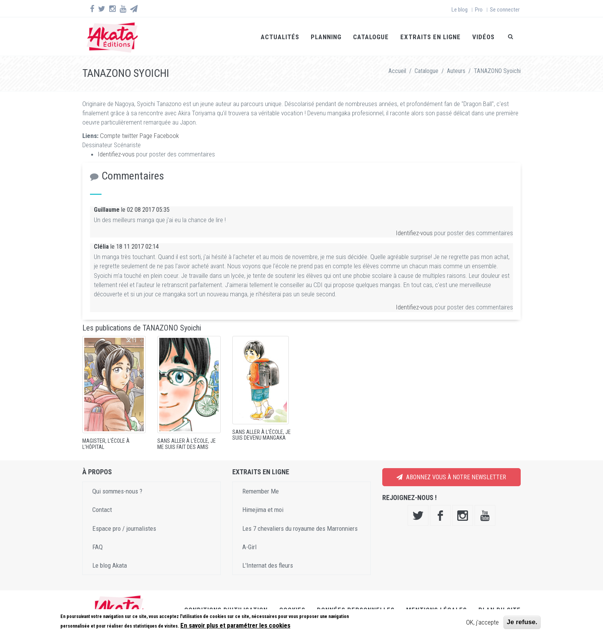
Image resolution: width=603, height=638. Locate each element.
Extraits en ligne (430, 37)
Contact (102, 509)
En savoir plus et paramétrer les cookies (235, 625)
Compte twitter (119, 136)
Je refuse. (522, 622)
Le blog (459, 9)
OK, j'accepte (482, 622)
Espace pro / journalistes (124, 528)
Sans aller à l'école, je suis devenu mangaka (261, 435)
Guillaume (107, 209)
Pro (479, 9)
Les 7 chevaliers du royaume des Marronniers (300, 528)
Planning (326, 37)
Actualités (280, 37)
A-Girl (249, 547)
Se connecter (505, 9)
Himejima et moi (262, 509)
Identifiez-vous (116, 154)
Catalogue (371, 37)
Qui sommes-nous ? (117, 491)
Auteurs (456, 71)
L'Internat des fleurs (267, 565)
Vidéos (483, 37)
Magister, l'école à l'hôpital (106, 444)
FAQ (97, 547)
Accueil (397, 71)
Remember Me (260, 491)
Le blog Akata (109, 565)
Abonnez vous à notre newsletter (451, 477)
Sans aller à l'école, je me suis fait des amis (186, 444)
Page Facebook (159, 136)
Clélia (101, 246)
